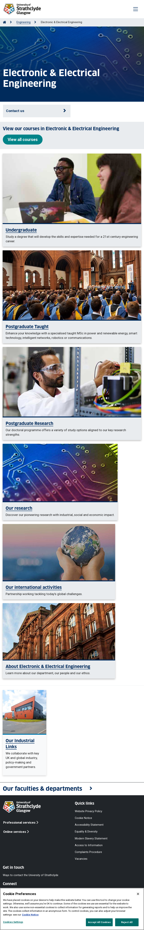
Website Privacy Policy (88, 811)
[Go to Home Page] (4, 22)
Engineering (23, 22)
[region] (72, 909)
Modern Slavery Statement (91, 838)
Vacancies (81, 858)
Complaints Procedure (88, 852)
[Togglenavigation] (135, 9)
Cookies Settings (13, 922)
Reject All (127, 922)
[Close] (138, 894)
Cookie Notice (83, 818)
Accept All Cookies (99, 922)
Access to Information (89, 845)
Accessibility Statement (89, 824)
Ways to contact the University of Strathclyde (30, 875)
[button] (72, 788)
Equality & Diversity (86, 831)
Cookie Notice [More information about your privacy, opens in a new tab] (30, 914)
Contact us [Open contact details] (15, 111)
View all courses (23, 139)
